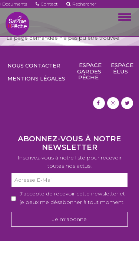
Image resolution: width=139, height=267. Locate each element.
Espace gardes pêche (89, 71)
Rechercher (81, 4)
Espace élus (122, 68)
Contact (47, 4)
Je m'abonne (69, 219)
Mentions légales (36, 78)
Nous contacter (33, 65)
